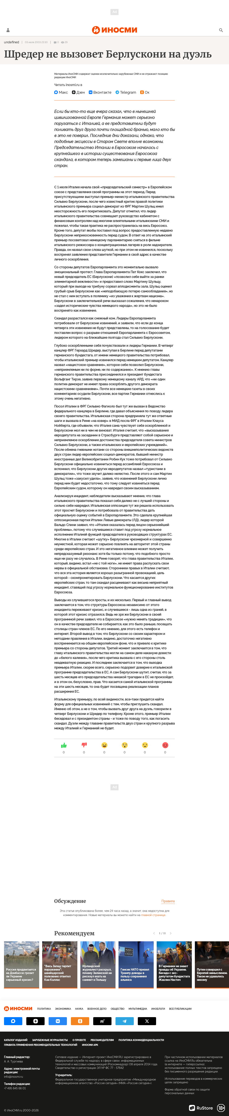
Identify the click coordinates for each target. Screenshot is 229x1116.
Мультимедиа (138, 1009)
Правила (168, 901)
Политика (44, 1009)
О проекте (79, 1040)
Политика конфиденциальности (141, 1040)
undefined (11, 42)
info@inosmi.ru (13, 1076)
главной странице (153, 915)
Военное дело (96, 1009)
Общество (117, 1009)
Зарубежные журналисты (50, 1040)
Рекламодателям (102, 1040)
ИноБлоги (158, 1009)
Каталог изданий (15, 1040)
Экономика (63, 1009)
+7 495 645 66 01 (15, 1088)
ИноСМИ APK (90, 1045)
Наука (79, 1009)
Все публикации (180, 1009)
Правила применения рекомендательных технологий (40, 1045)
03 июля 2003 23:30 (36, 42)
